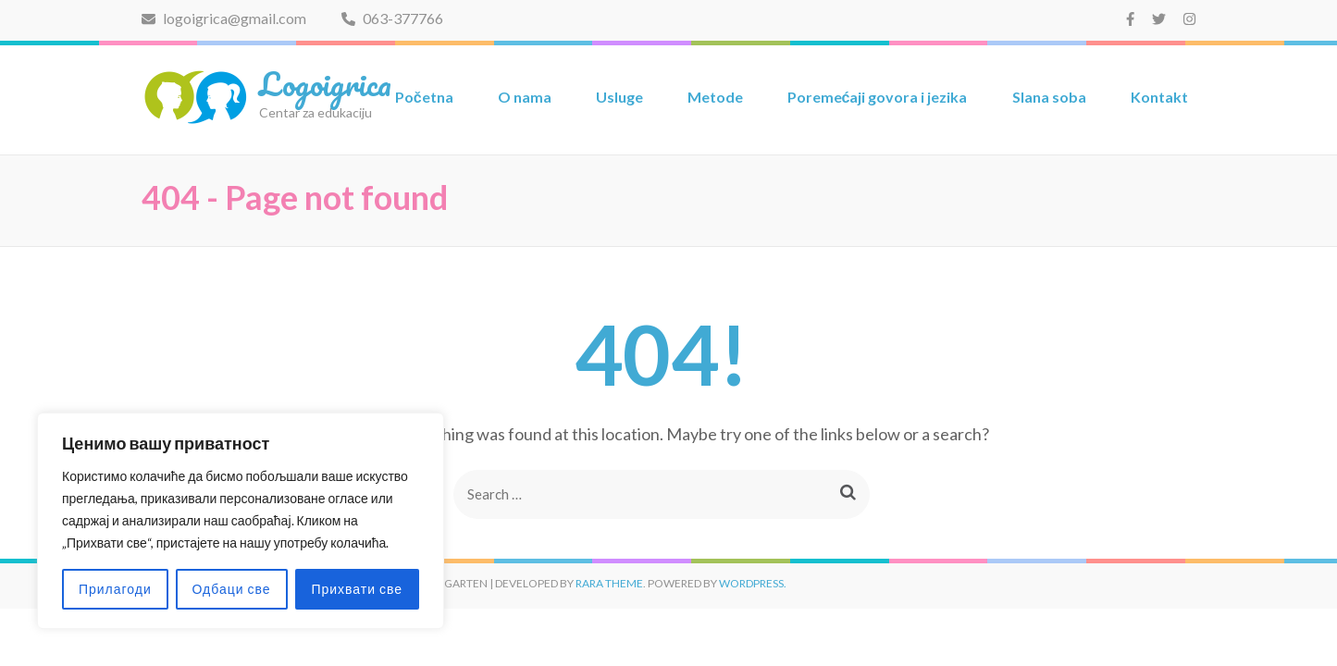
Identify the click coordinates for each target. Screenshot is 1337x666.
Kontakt (1159, 96)
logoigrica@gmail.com (224, 18)
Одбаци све (231, 589)
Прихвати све (356, 589)
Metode (715, 96)
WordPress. (752, 583)
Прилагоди (115, 589)
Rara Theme (609, 583)
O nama (524, 96)
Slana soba (1049, 96)
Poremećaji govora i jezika (877, 96)
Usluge (619, 96)
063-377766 (392, 18)
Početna (424, 96)
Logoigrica (325, 83)
